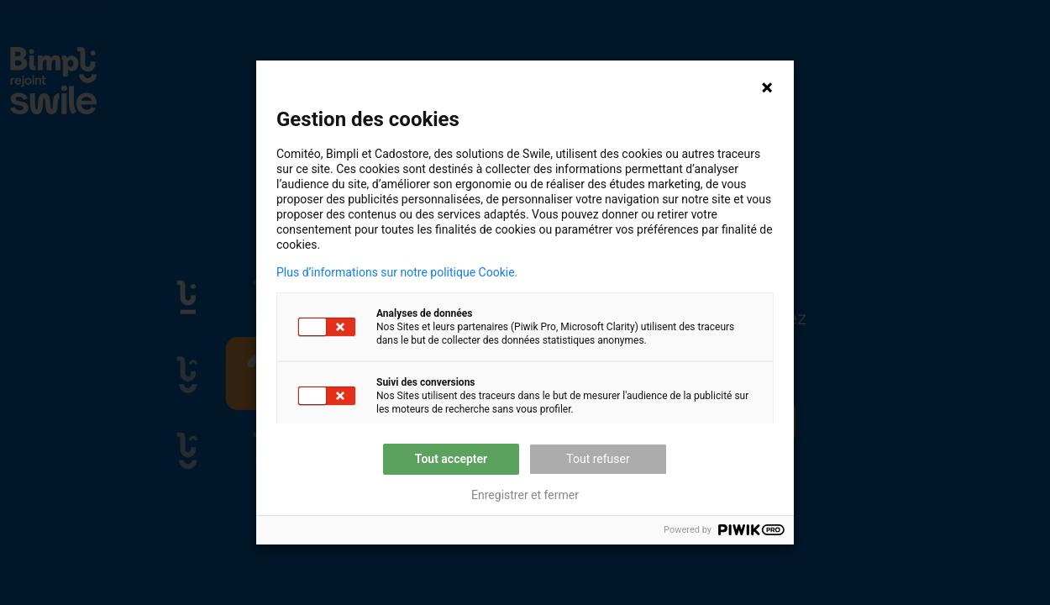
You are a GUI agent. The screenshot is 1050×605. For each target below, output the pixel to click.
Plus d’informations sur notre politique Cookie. (396, 272)
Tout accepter (451, 459)
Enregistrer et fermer (525, 495)
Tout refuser (597, 459)
